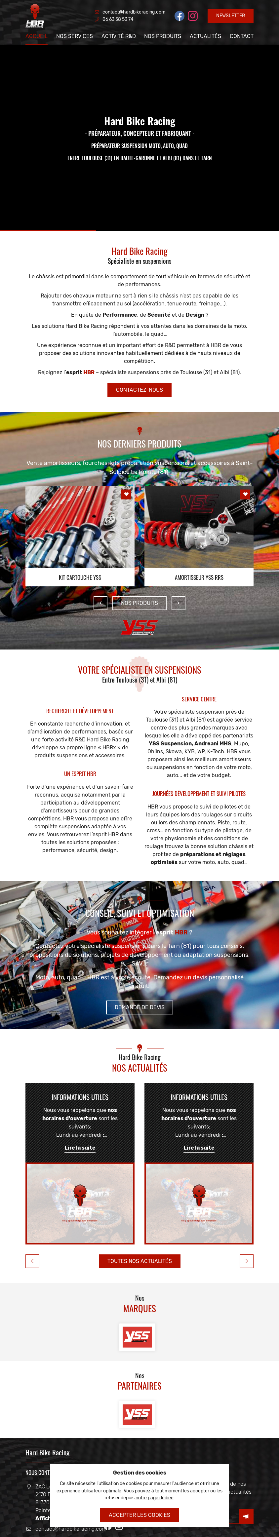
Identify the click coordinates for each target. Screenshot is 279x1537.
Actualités (205, 36)
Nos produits (162, 36)
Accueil (36, 36)
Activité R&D (118, 36)
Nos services (74, 36)
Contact (242, 36)
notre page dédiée (155, 1498)
